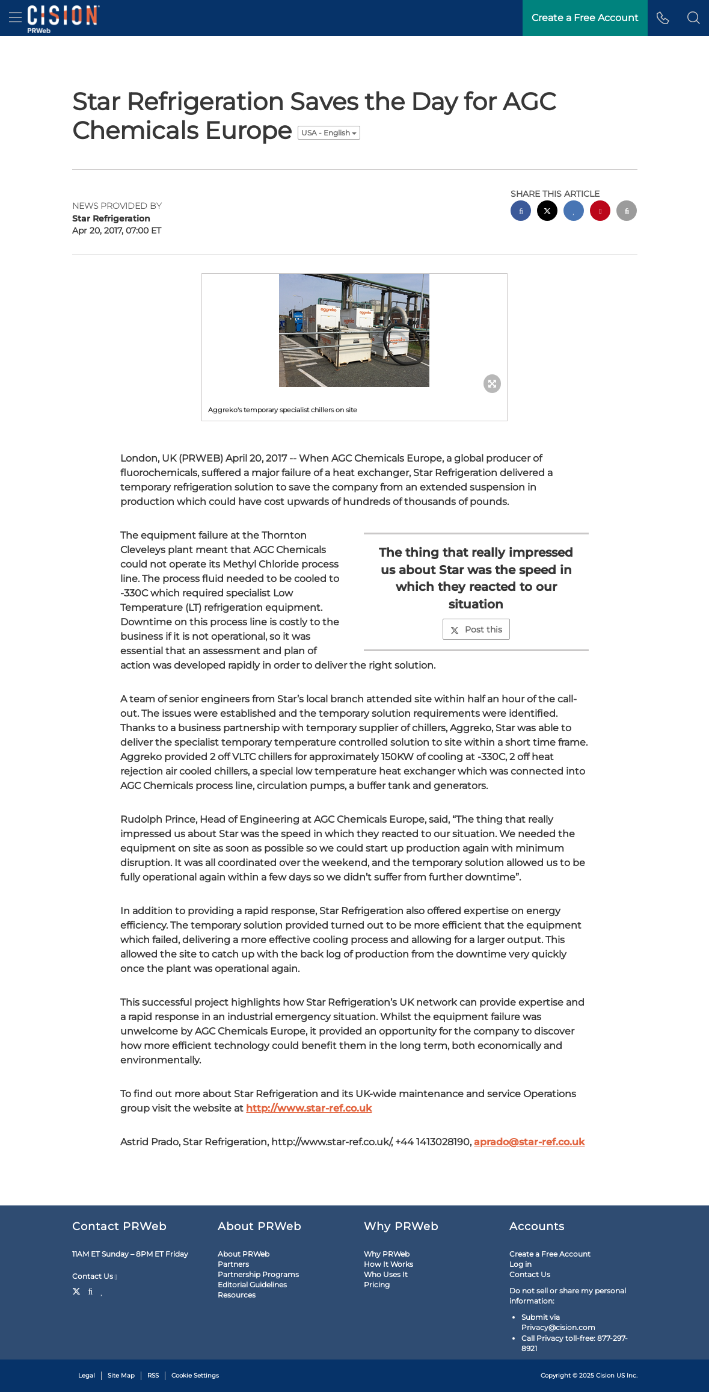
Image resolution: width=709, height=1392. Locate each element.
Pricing (377, 1284)
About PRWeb (243, 1253)
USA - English (329, 132)
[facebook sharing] (521, 212)
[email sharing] (626, 212)
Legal (86, 1375)
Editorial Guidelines (252, 1284)
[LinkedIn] (101, 1290)
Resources (237, 1294)
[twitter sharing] (547, 212)
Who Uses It (386, 1274)
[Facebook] (90, 1290)
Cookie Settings (195, 1375)
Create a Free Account (550, 1253)
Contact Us (94, 1276)
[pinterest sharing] (600, 212)
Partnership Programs (258, 1274)
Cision (605, 1375)
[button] (693, 18)
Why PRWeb (387, 1253)
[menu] (15, 18)
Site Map (121, 1375)
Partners (233, 1264)
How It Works (388, 1264)
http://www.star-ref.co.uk (309, 1108)
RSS (153, 1375)
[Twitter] (78, 1290)
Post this (476, 629)
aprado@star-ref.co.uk (529, 1142)
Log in (520, 1264)
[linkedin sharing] (573, 212)
